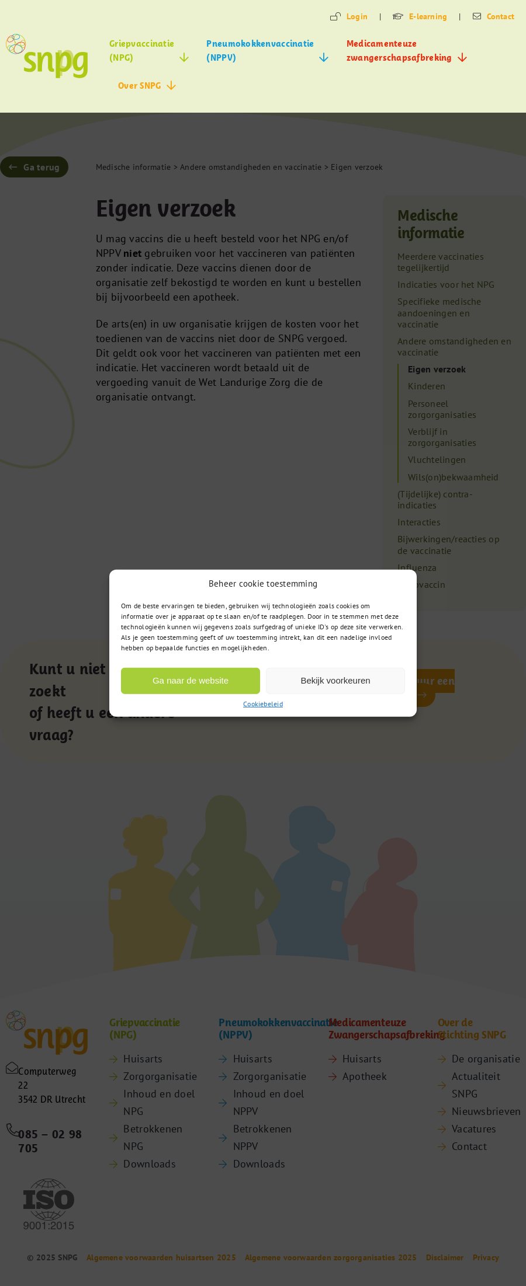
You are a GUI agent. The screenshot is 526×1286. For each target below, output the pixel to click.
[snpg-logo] (47, 56)
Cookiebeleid (263, 703)
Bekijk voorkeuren (335, 680)
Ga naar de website (191, 680)
